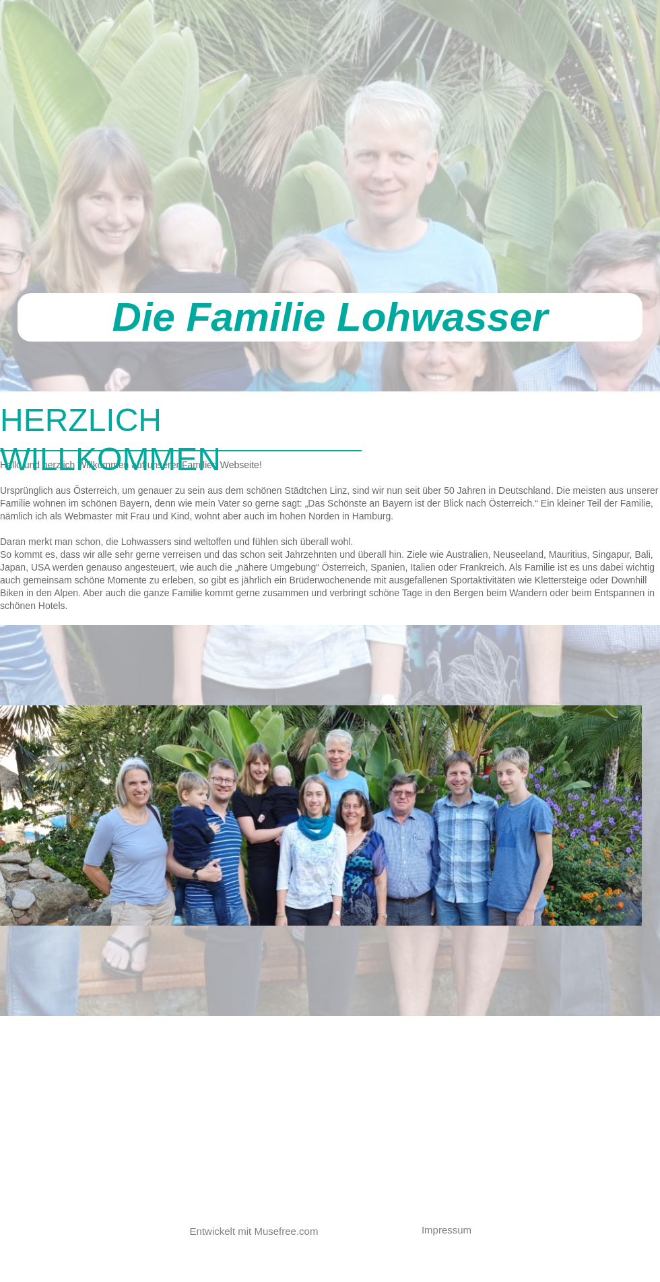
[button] (453, 1230)
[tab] (583, 439)
